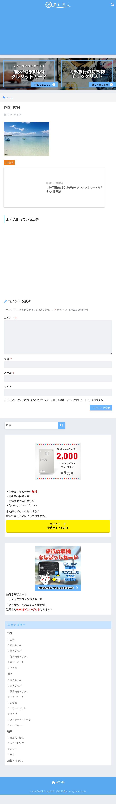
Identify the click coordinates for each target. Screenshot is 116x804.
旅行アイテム (15, 764)
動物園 (13, 706)
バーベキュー (17, 728)
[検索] (61, 428)
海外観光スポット (19, 660)
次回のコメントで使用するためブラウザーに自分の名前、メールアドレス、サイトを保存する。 (56, 403)
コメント (11, 321)
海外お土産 (15, 648)
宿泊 (9, 734)
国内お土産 (15, 683)
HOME (58, 786)
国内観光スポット (19, 695)
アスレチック (17, 700)
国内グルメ (15, 689)
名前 (8, 361)
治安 (12, 643)
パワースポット (18, 712)
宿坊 (12, 758)
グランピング (17, 746)
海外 (9, 636)
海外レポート (17, 665)
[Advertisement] (58, 32)
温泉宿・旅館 (17, 741)
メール (9, 375)
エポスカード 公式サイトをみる (58, 529)
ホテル (13, 752)
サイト (8, 389)
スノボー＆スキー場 (20, 723)
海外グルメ (15, 654)
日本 (9, 677)
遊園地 (13, 717)
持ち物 (13, 671)
